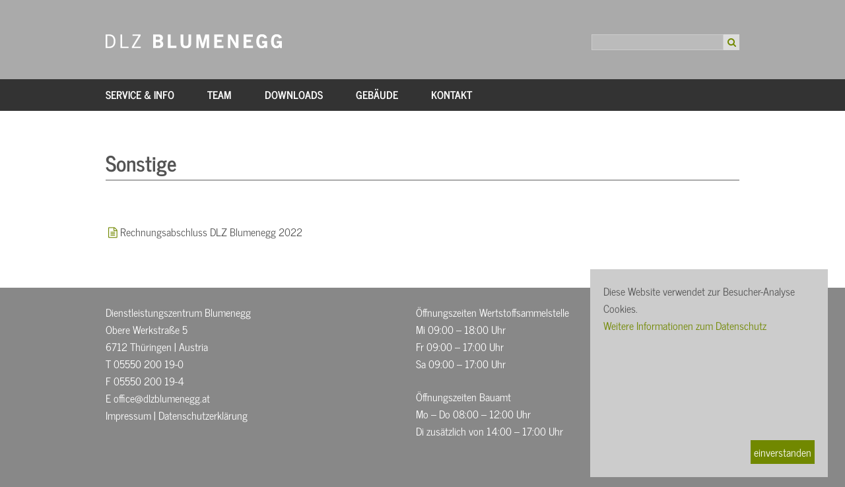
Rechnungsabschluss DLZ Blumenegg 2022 (211, 231)
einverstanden (782, 452)
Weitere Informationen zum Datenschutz (684, 325)
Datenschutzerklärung (203, 415)
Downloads (294, 94)
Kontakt (451, 94)
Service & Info (140, 94)
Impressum (128, 415)
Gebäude (377, 94)
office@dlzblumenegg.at (162, 397)
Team (219, 94)
